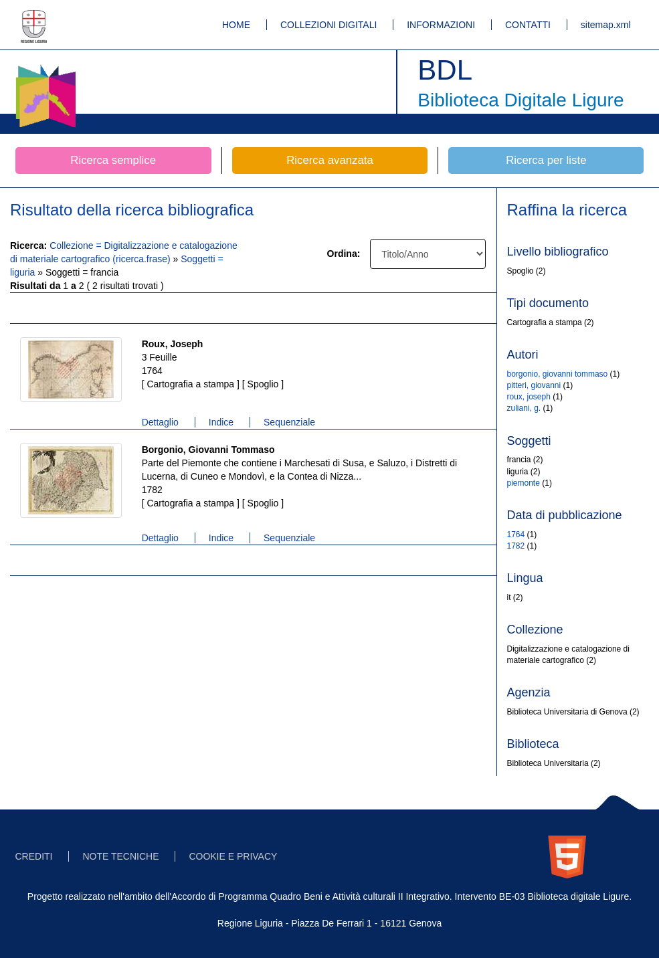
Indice (221, 422)
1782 (516, 546)
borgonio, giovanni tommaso (557, 374)
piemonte (523, 483)
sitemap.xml (606, 24)
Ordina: (344, 253)
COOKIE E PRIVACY (233, 856)
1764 (516, 534)
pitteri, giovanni (534, 385)
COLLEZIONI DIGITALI (328, 24)
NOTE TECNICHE (120, 856)
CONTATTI (528, 24)
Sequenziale (289, 422)
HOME (236, 24)
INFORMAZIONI (441, 24)
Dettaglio (160, 422)
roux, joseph (529, 396)
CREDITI (34, 856)
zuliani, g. (524, 408)
